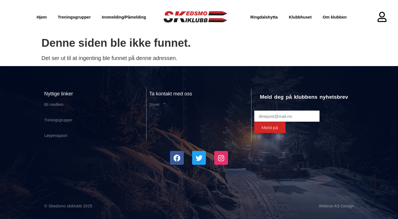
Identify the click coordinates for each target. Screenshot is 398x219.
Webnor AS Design (336, 206)
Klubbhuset (300, 17)
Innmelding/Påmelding (124, 17)
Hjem (41, 17)
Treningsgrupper (74, 17)
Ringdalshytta (264, 17)
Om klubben (335, 17)
